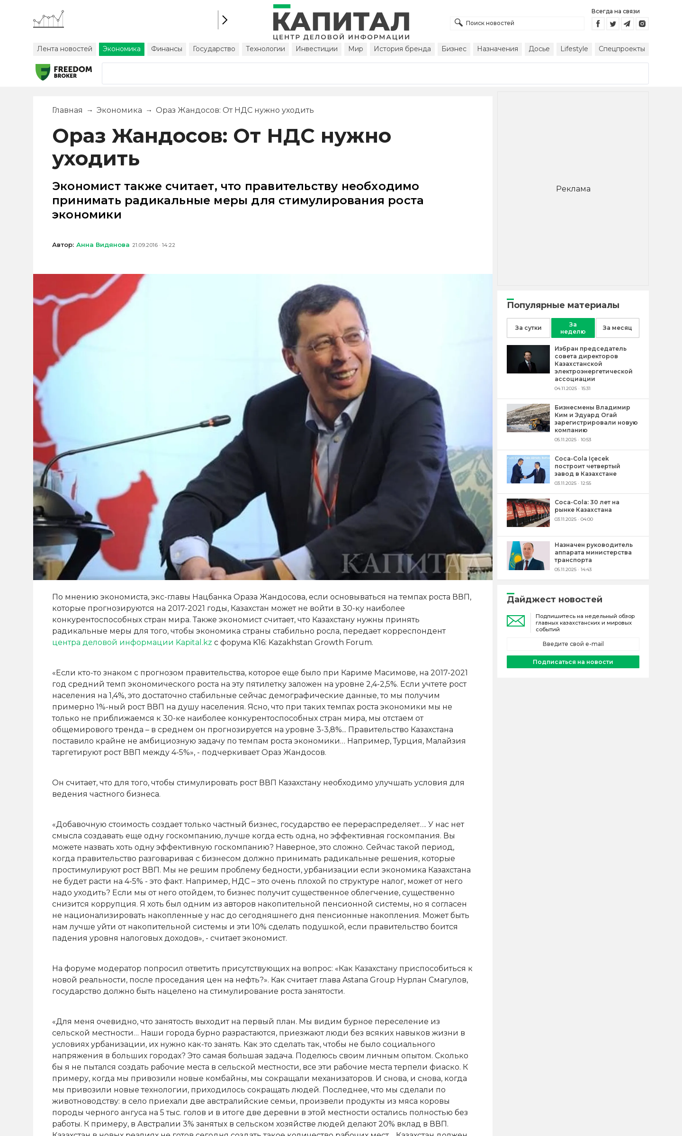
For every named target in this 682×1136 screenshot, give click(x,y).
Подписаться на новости (573, 661)
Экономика (122, 49)
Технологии (265, 49)
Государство (214, 49)
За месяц (617, 327)
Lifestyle (574, 49)
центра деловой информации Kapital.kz (132, 642)
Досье (539, 49)
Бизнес (454, 49)
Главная (67, 110)
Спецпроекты (622, 49)
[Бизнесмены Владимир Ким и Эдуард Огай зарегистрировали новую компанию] (528, 429)
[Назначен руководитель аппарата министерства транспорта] (528, 567)
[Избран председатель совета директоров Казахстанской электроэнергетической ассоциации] (528, 370)
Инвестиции (317, 49)
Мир (355, 49)
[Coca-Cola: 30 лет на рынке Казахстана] (528, 524)
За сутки (528, 327)
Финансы (166, 49)
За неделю (573, 328)
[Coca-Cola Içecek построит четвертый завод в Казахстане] (528, 480)
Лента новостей (64, 49)
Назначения (497, 49)
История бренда (402, 49)
